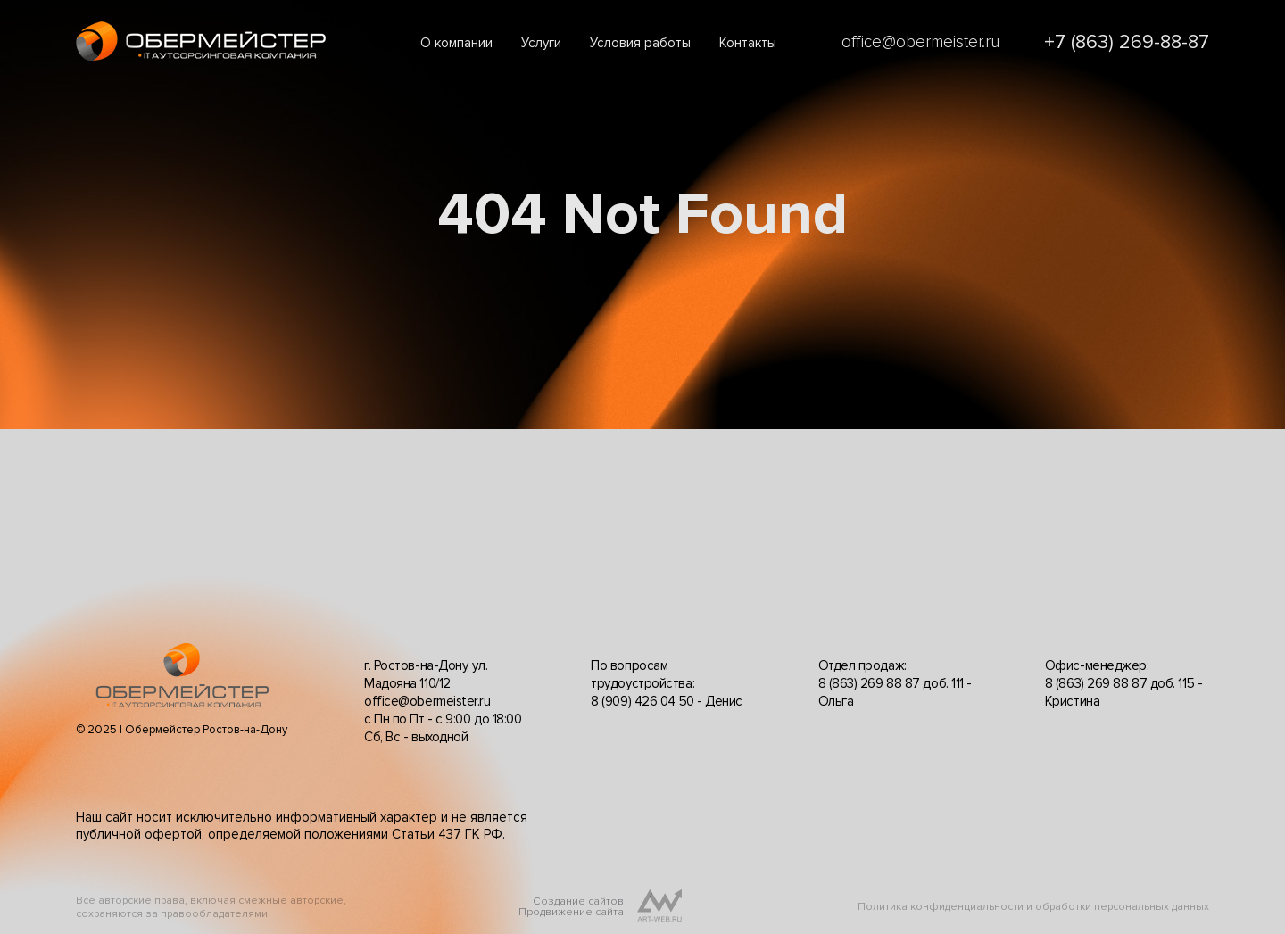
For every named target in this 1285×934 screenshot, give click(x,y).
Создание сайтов (578, 902)
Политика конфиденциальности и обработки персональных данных (1033, 906)
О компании (456, 43)
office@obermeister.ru (920, 42)
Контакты (747, 43)
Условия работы (640, 43)
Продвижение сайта (571, 912)
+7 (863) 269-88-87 (1126, 42)
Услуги (541, 43)
